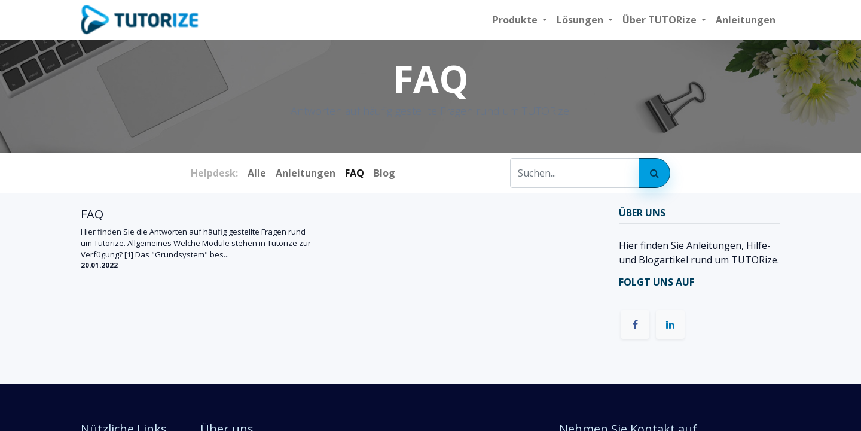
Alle (257, 173)
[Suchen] (654, 173)
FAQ (92, 214)
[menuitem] (745, 20)
